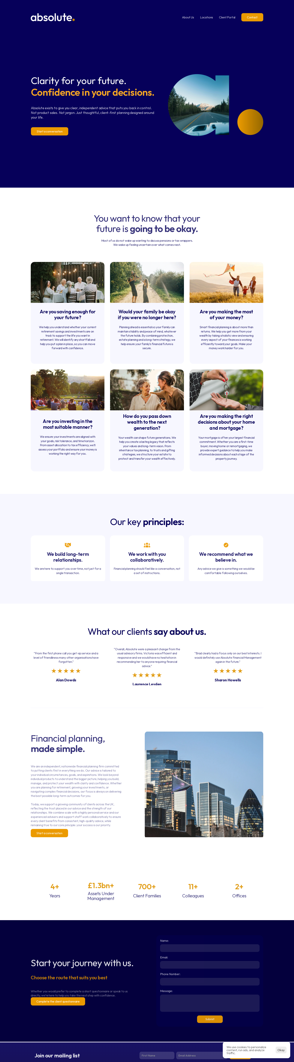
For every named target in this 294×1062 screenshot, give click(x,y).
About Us (188, 17)
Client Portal (227, 17)
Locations (206, 17)
